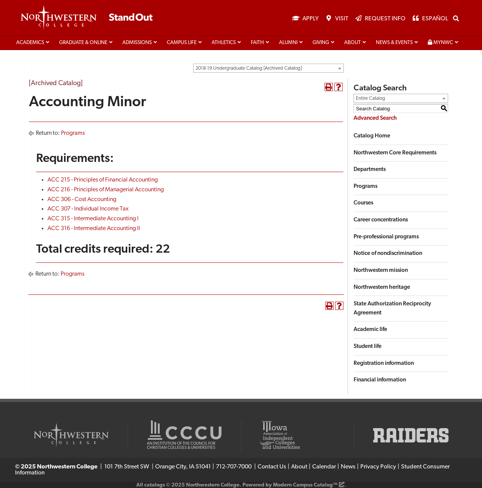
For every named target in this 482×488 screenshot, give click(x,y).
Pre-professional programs (386, 237)
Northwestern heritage (382, 287)
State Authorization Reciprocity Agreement (392, 308)
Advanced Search (375, 118)
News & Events (394, 42)
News (348, 467)
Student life (367, 346)
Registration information (384, 363)
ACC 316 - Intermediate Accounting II (93, 229)
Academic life (370, 329)
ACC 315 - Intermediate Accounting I (93, 219)
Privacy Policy (378, 467)
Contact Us (272, 467)
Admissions (137, 42)
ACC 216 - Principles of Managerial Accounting (105, 190)
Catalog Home (372, 136)
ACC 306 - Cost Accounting (81, 200)
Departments (370, 169)
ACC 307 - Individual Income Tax (88, 209)
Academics (30, 42)
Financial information (380, 380)
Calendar (324, 467)
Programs (73, 133)
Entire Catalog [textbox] (370, 98)
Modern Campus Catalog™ (305, 485)
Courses (363, 203)
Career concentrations (381, 220)
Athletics (224, 42)
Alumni (288, 42)
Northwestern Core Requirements (395, 153)
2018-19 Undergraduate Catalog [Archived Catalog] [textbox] (248, 68)
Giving (321, 42)
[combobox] (268, 68)
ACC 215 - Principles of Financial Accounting (102, 180)
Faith (257, 42)
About (352, 42)
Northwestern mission (381, 270)
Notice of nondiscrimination (388, 253)
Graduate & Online (83, 42)
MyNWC (440, 42)
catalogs (154, 485)
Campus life (182, 42)
